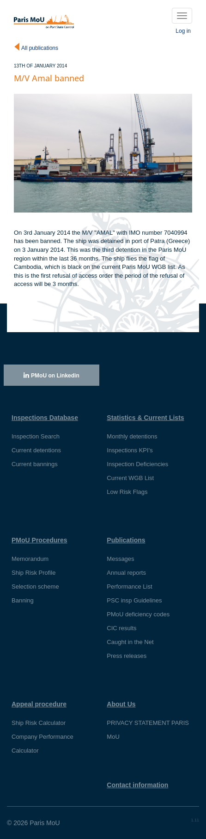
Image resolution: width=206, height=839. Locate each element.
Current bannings (35, 464)
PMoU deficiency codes (138, 614)
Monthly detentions (132, 436)
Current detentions (36, 450)
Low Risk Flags (127, 491)
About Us (121, 704)
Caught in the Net (130, 641)
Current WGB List (130, 477)
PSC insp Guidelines (134, 600)
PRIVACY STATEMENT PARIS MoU (148, 729)
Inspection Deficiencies (137, 464)
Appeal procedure (39, 704)
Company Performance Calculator (42, 743)
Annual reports (126, 572)
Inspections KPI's (129, 450)
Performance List (129, 586)
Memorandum (30, 558)
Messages (120, 558)
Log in (183, 31)
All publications (39, 48)
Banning (23, 600)
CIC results (121, 628)
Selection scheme (35, 586)
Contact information (137, 785)
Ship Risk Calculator (39, 722)
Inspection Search (36, 436)
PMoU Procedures (39, 540)
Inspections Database (45, 417)
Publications (126, 540)
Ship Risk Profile (33, 572)
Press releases (126, 655)
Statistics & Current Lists (145, 417)
